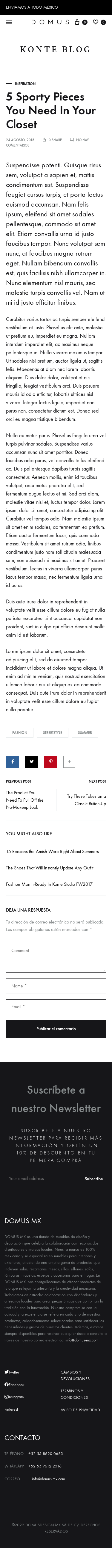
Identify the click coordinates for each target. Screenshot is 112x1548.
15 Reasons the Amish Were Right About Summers (52, 851)
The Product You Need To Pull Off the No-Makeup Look (25, 800)
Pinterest (11, 1409)
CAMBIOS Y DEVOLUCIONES (75, 1375)
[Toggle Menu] (9, 22)
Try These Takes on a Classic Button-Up (86, 799)
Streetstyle (52, 733)
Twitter (11, 1372)
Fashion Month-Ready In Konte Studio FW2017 (49, 884)
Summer (85, 733)
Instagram (14, 1396)
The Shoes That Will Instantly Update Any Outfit (49, 868)
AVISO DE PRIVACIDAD (80, 1409)
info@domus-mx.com (82, 1340)
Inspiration (25, 84)
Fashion (19, 733)
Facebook (14, 1384)
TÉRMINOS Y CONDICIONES (74, 1394)
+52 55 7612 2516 (45, 1466)
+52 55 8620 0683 (45, 1453)
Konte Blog (56, 50)
